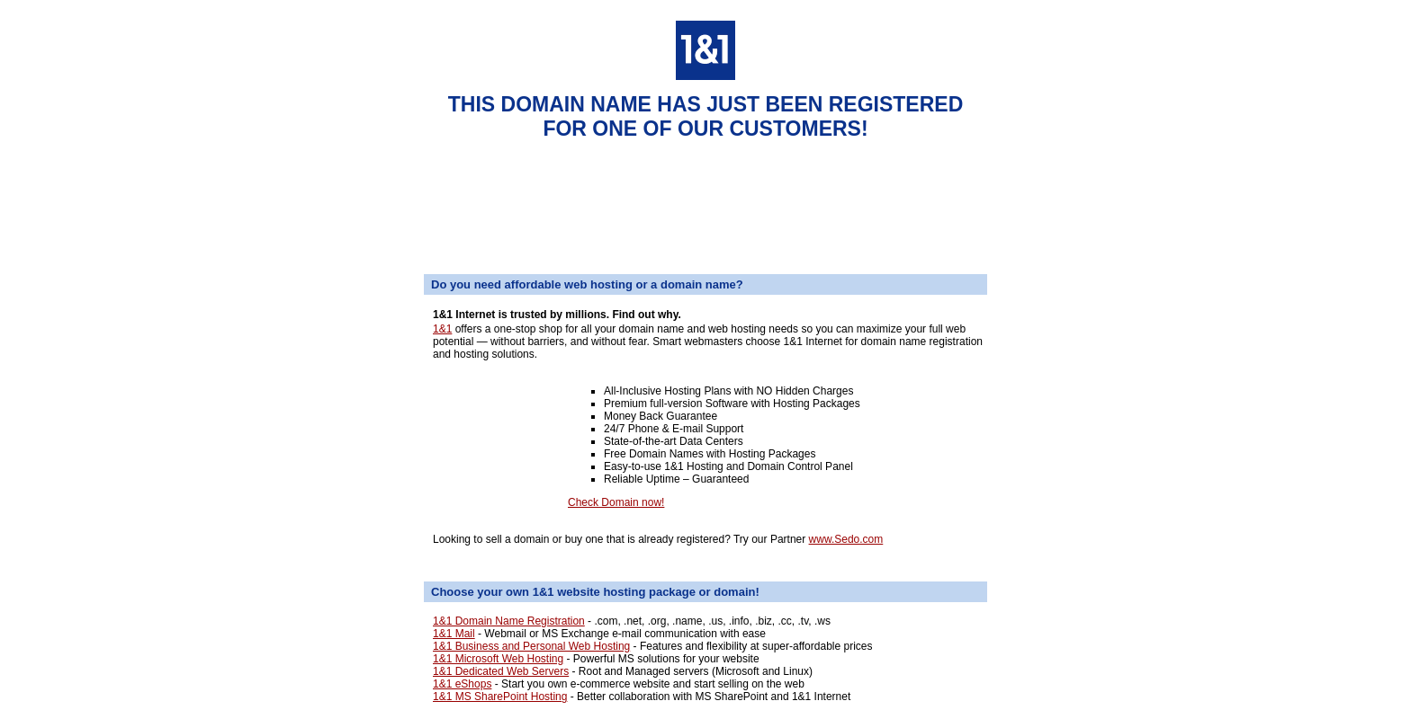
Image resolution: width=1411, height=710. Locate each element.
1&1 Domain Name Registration (509, 621)
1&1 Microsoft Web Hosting (498, 658)
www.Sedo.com (846, 539)
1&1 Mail (454, 633)
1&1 (442, 329)
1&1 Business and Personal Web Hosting (531, 646)
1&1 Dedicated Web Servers (501, 671)
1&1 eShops (462, 684)
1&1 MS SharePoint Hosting (500, 696)
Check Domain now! (616, 502)
